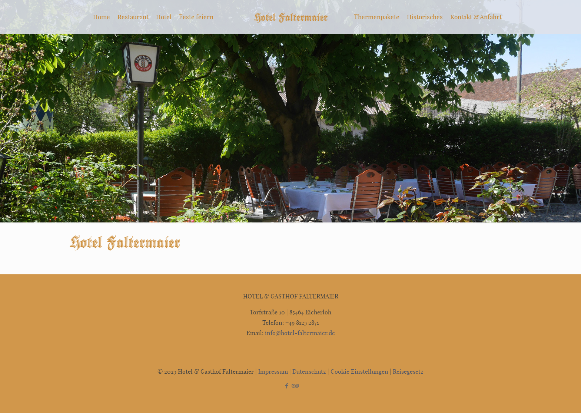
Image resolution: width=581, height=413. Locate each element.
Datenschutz (309, 371)
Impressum (273, 371)
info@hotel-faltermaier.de (299, 333)
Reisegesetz (408, 371)
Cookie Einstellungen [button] (359, 371)
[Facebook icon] (286, 385)
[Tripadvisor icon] (294, 385)
